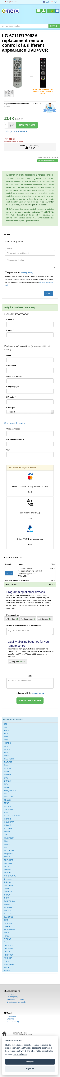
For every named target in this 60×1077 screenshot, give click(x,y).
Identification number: (15, 439)
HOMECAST (9, 822)
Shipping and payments (16, 1002)
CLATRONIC (9, 759)
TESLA (7, 952)
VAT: (8, 450)
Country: (10, 408)
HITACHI (7, 819)
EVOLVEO (8, 797)
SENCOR (8, 923)
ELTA (6, 784)
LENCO (7, 844)
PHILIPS (7, 904)
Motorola (7, 869)
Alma (6, 740)
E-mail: (10, 320)
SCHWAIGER (9, 930)
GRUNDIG (8, 809)
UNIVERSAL (9, 964)
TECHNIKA (8, 949)
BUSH (6, 756)
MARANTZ (8, 860)
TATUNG (7, 939)
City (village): (12, 387)
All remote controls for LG (47, 161)
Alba (6, 737)
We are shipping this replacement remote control (43, 89)
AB (5, 727)
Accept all (30, 1062)
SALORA (8, 914)
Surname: (11, 366)
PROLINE (8, 911)
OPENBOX (8, 885)
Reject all (30, 1069)
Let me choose (20, 1054)
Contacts (10, 994)
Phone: (10, 330)
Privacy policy (12, 997)
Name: (9, 355)
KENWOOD (9, 838)
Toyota (6, 961)
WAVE (6, 967)
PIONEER (8, 907)
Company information (14, 423)
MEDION (7, 866)
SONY (6, 933)
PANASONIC (9, 901)
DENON (7, 768)
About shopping (13, 1021)
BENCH (7, 749)
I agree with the (19, 272)
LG (5, 847)
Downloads (11, 1016)
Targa (6, 936)
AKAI (6, 733)
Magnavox (8, 854)
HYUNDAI (8, 828)
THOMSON (8, 955)
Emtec (6, 787)
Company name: (13, 429)
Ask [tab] (7, 234)
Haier (6, 813)
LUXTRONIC (9, 850)
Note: (30, 676)
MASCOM (8, 863)
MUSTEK (8, 873)
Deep (6, 765)
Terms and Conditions (15, 999)
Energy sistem (10, 790)
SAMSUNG (8, 917)
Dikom (6, 771)
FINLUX (7, 800)
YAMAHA (8, 971)
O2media (8, 879)
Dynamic (7, 775)
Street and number (15, 376)
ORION (7, 898)
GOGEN (7, 806)
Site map (10, 1019)
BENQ (6, 752)
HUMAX (7, 825)
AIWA (6, 730)
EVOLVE (7, 794)
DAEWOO (8, 762)
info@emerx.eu (11, 2)
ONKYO (7, 882)
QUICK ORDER (17, 131)
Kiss (6, 841)
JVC (6, 835)
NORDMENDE (10, 876)
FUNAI (7, 803)
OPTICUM (8, 892)
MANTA (7, 857)
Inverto (7, 832)
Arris (6, 746)
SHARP (7, 926)
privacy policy (27, 273)
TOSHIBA (8, 958)
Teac (6, 942)
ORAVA (7, 895)
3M (5, 724)
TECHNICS (8, 945)
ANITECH (8, 743)
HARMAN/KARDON (12, 816)
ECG (6, 778)
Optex (6, 888)
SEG (6, 920)
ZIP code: (11, 397)
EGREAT (8, 781)
